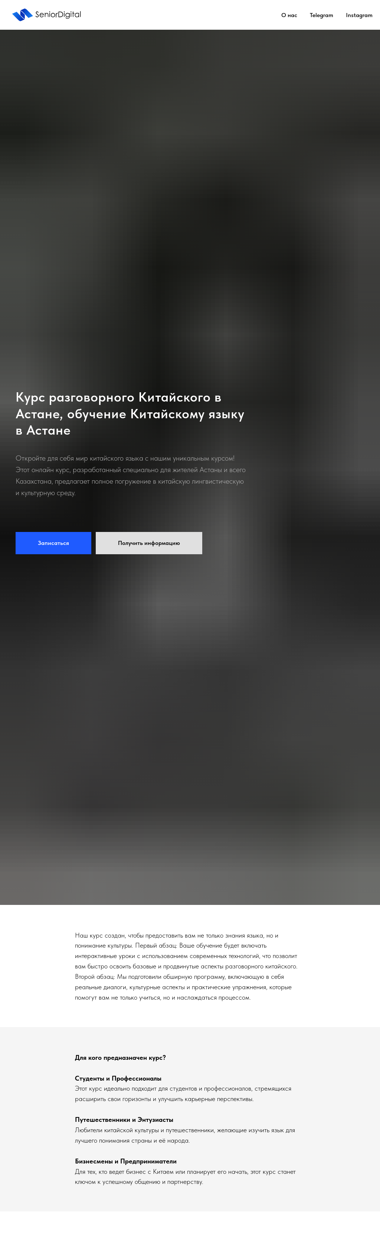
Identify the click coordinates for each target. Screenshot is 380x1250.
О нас (289, 15)
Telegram (321, 15)
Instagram (359, 15)
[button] (53, 543)
